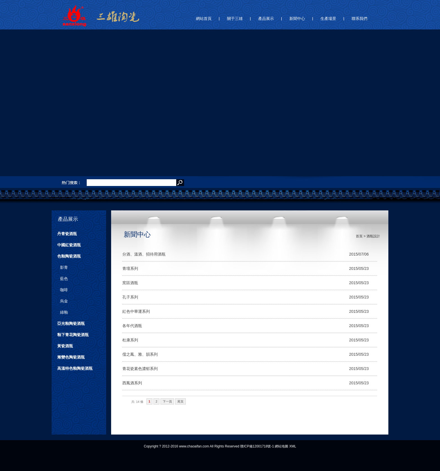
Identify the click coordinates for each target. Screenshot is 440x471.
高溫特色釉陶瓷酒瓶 (75, 368)
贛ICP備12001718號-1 (257, 446)
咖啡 (64, 290)
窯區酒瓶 (130, 283)
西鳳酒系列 (132, 383)
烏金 (64, 301)
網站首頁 (204, 18)
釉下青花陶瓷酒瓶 (73, 334)
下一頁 (167, 401)
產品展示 (266, 18)
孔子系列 (130, 297)
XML (292, 446)
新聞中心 (297, 18)
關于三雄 (235, 18)
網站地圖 (281, 446)
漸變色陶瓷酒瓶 (71, 357)
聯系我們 (359, 18)
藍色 (64, 278)
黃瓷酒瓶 (65, 346)
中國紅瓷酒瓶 (69, 245)
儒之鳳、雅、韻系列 (140, 354)
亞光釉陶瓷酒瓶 (71, 323)
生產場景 (328, 18)
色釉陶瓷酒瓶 (69, 256)
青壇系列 (130, 268)
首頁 (359, 236)
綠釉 (64, 312)
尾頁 (180, 401)
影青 (64, 267)
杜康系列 (130, 340)
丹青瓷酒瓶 (67, 233)
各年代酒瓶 (132, 325)
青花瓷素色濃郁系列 (140, 368)
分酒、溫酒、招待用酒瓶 (144, 254)
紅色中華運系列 (136, 311)
